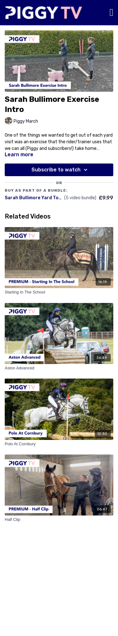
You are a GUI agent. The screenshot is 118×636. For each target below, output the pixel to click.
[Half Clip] (59, 519)
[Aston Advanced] (59, 368)
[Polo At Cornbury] (59, 444)
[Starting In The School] (59, 292)
